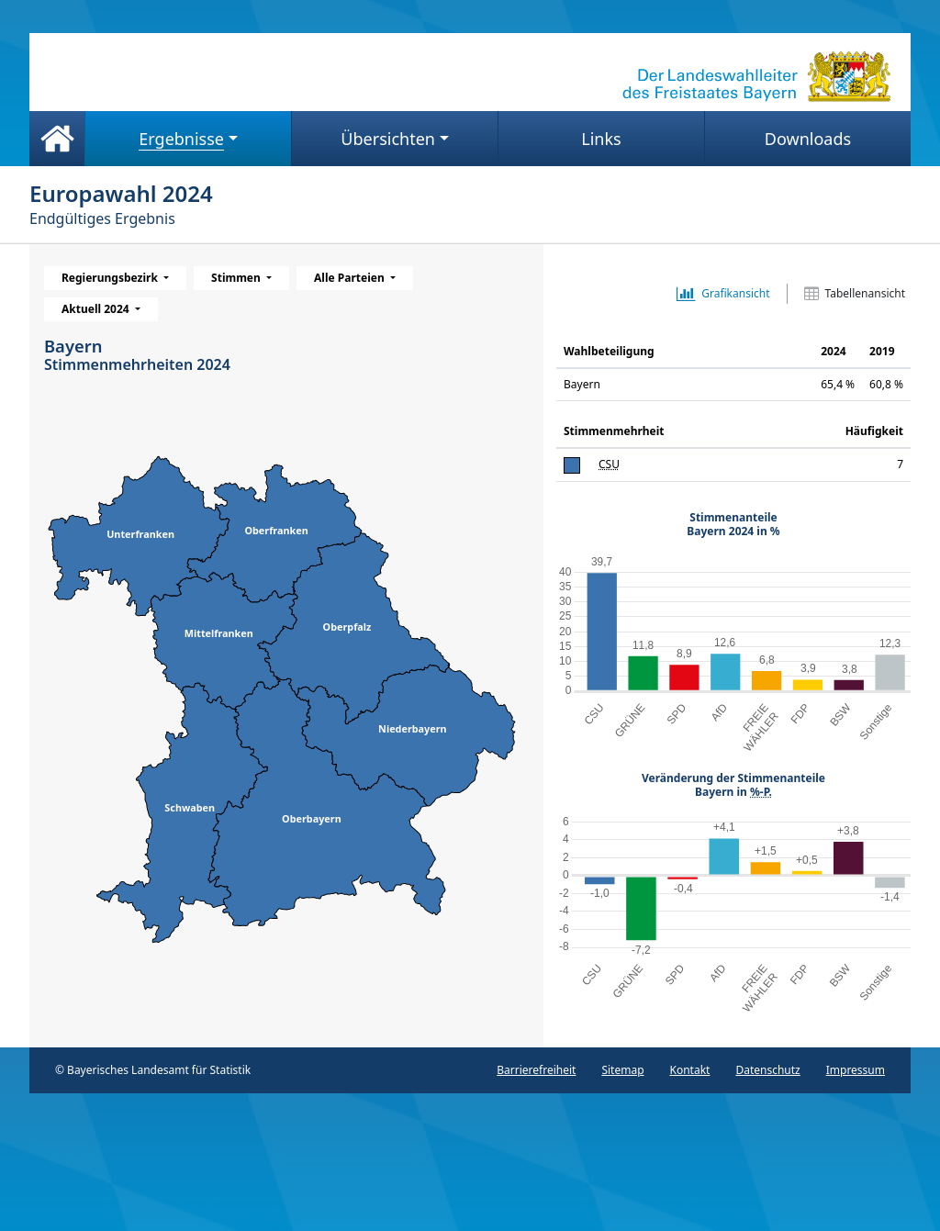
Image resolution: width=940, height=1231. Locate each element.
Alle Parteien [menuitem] (350, 277)
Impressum (855, 1070)
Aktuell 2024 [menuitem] (97, 309)
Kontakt (690, 1070)
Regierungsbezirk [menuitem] (111, 277)
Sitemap (622, 1070)
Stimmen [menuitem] (237, 277)
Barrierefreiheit (536, 1070)
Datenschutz (767, 1070)
